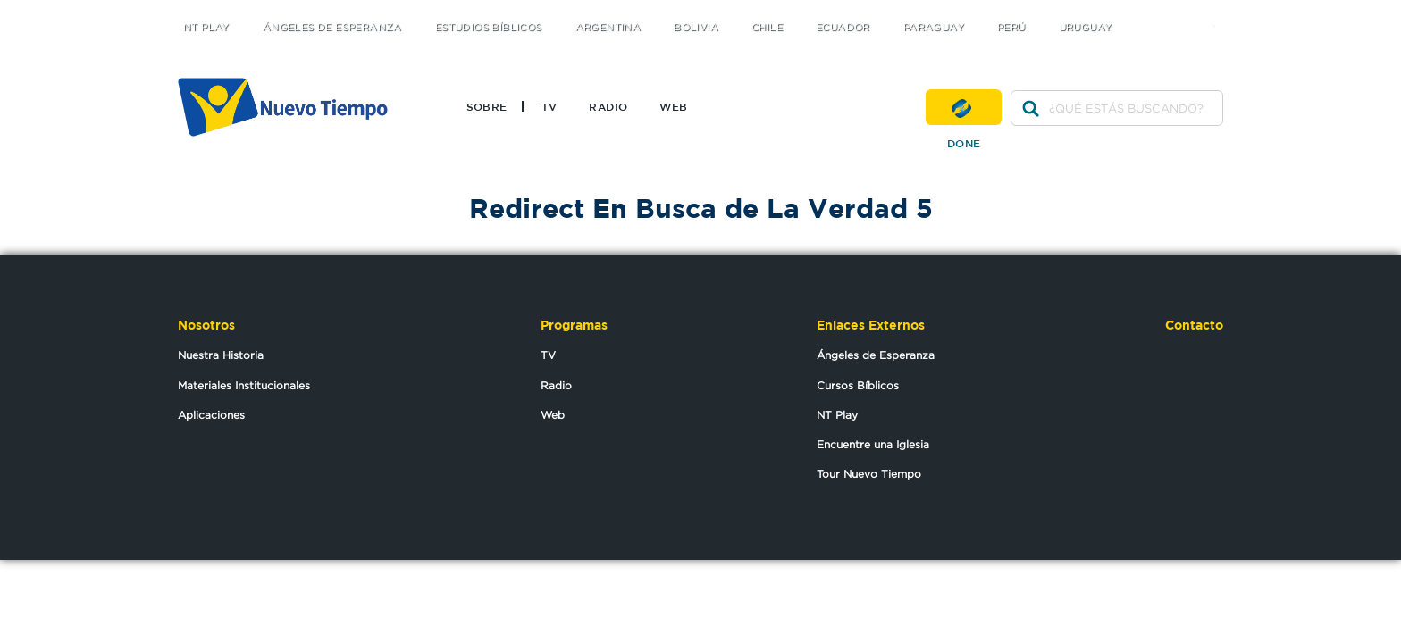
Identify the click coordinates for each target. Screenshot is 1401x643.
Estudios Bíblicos (488, 27)
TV (549, 106)
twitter (1148, 11)
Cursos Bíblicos (858, 385)
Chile (767, 27)
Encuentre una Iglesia (873, 444)
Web (673, 106)
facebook (1183, 11)
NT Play (206, 27)
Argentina (608, 27)
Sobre (487, 106)
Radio (608, 106)
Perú (1011, 27)
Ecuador (843, 27)
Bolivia (696, 27)
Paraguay (933, 27)
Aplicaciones (211, 415)
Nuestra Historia (221, 355)
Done (964, 107)
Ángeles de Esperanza (332, 27)
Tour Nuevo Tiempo (869, 474)
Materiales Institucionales (244, 385)
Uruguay (1085, 27)
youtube (1219, 11)
